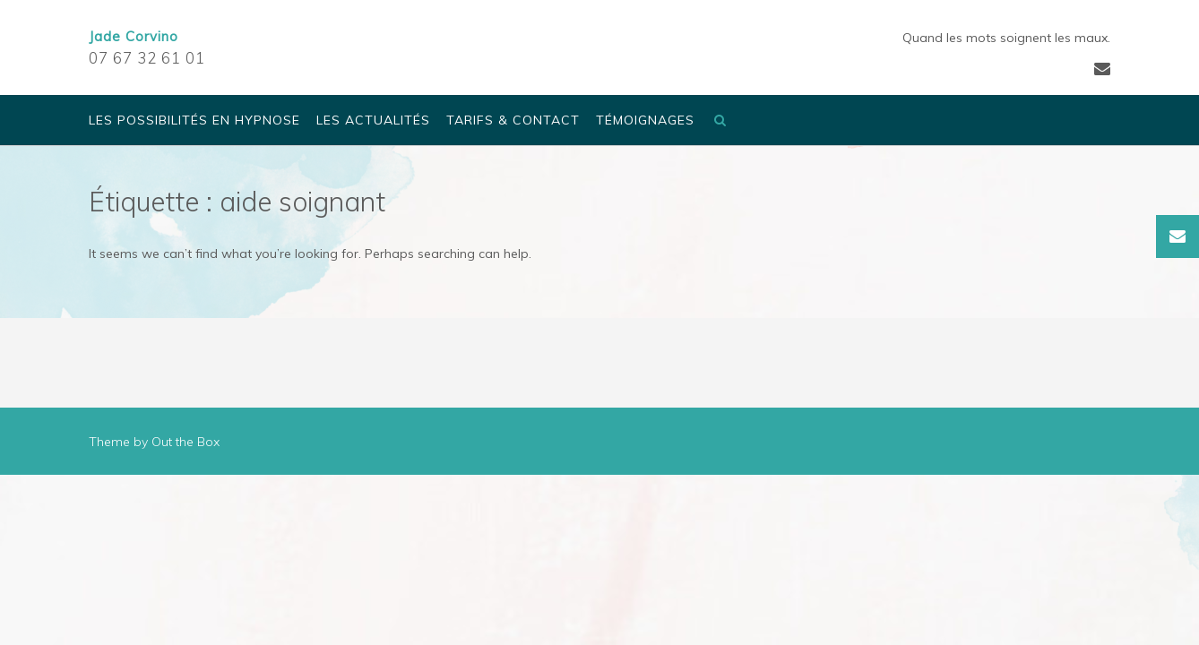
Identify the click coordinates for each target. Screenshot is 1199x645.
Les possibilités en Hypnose (194, 121)
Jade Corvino (133, 36)
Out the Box (185, 442)
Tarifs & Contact (513, 121)
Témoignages (645, 121)
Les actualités (373, 121)
